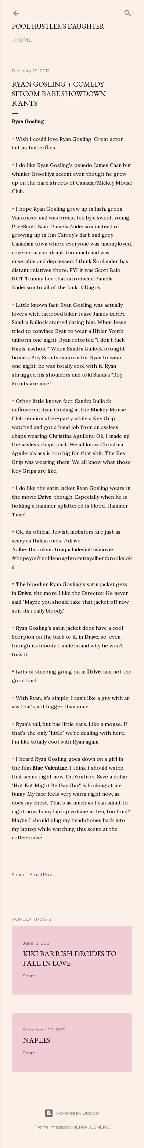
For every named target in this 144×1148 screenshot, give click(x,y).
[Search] (127, 11)
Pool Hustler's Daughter (58, 26)
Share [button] (18, 874)
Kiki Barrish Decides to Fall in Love (69, 958)
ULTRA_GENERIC (92, 1127)
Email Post (41, 874)
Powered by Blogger (72, 1113)
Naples (36, 1040)
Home (23, 40)
